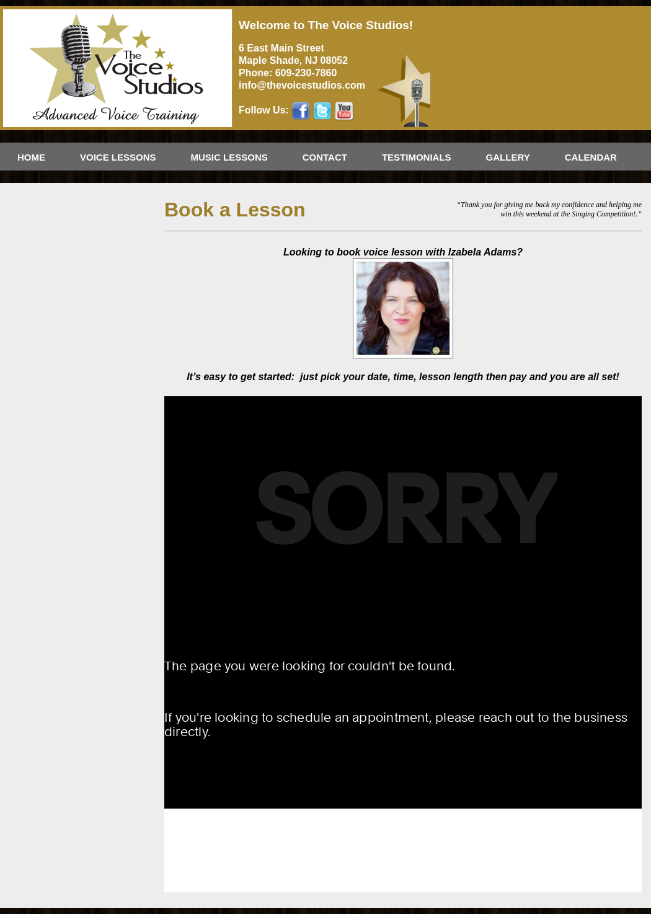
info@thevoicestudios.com (302, 85)
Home (31, 157)
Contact (325, 157)
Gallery (508, 157)
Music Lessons (229, 157)
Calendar (591, 157)
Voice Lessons (118, 157)
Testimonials (416, 157)
